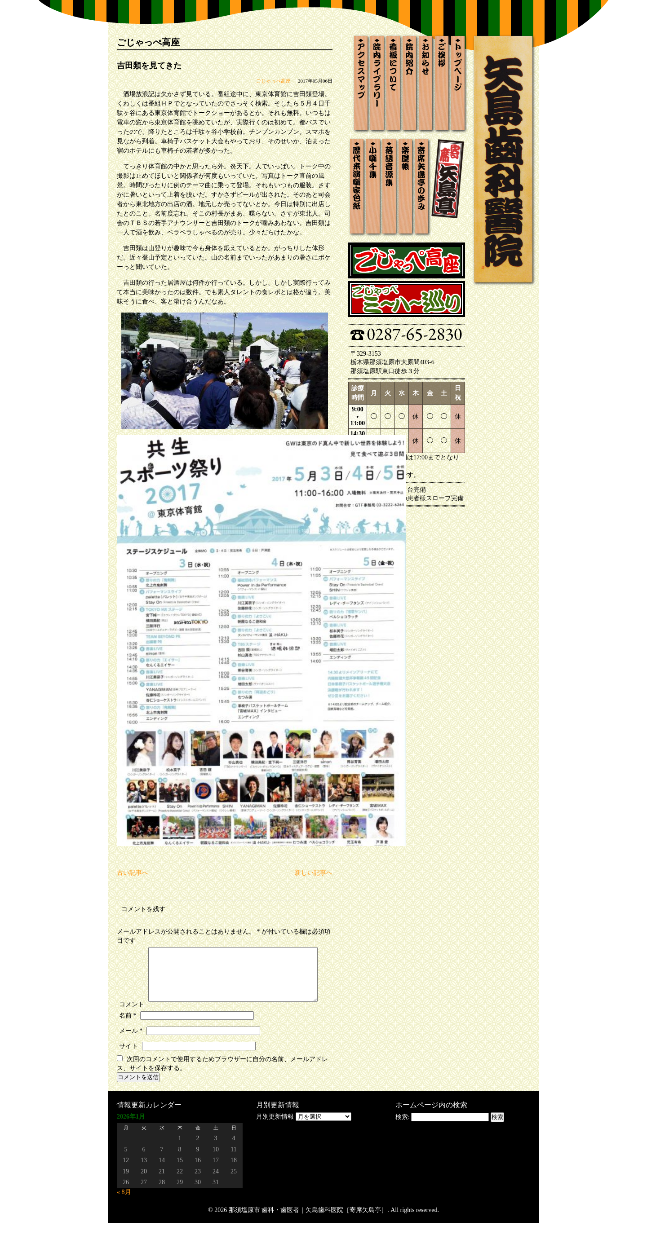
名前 (128, 1035)
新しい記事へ (313, 872)
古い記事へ (132, 872)
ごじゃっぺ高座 (273, 81)
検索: (402, 1136)
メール (131, 1050)
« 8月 (124, 1211)
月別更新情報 (275, 1136)
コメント (131, 949)
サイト (128, 1065)
